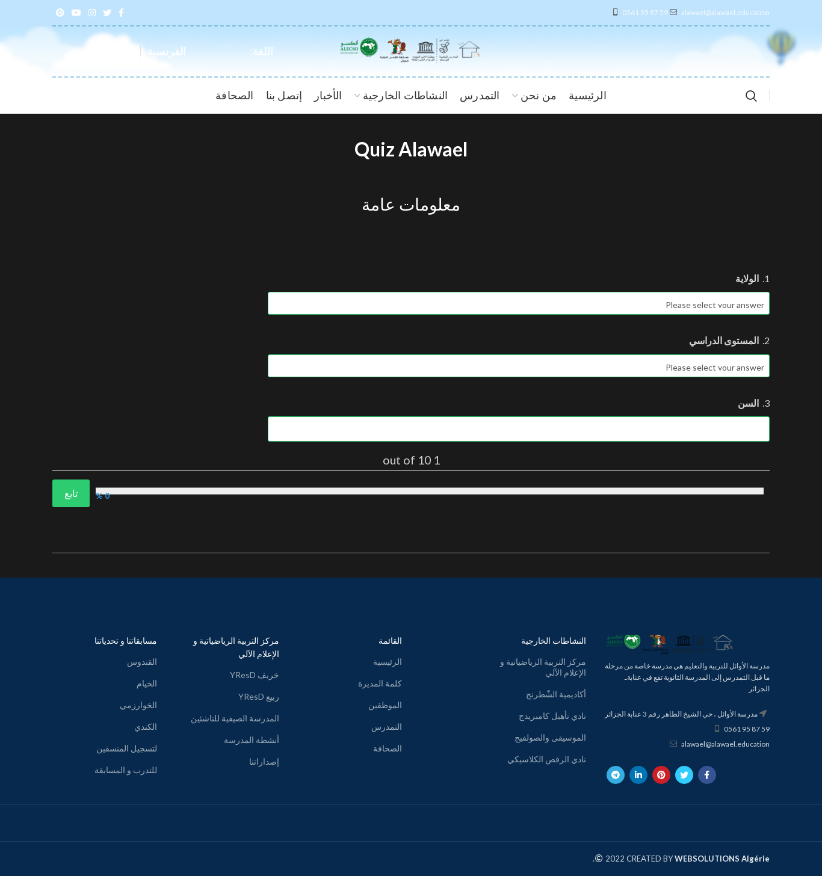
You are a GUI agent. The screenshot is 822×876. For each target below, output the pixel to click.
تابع (71, 493)
